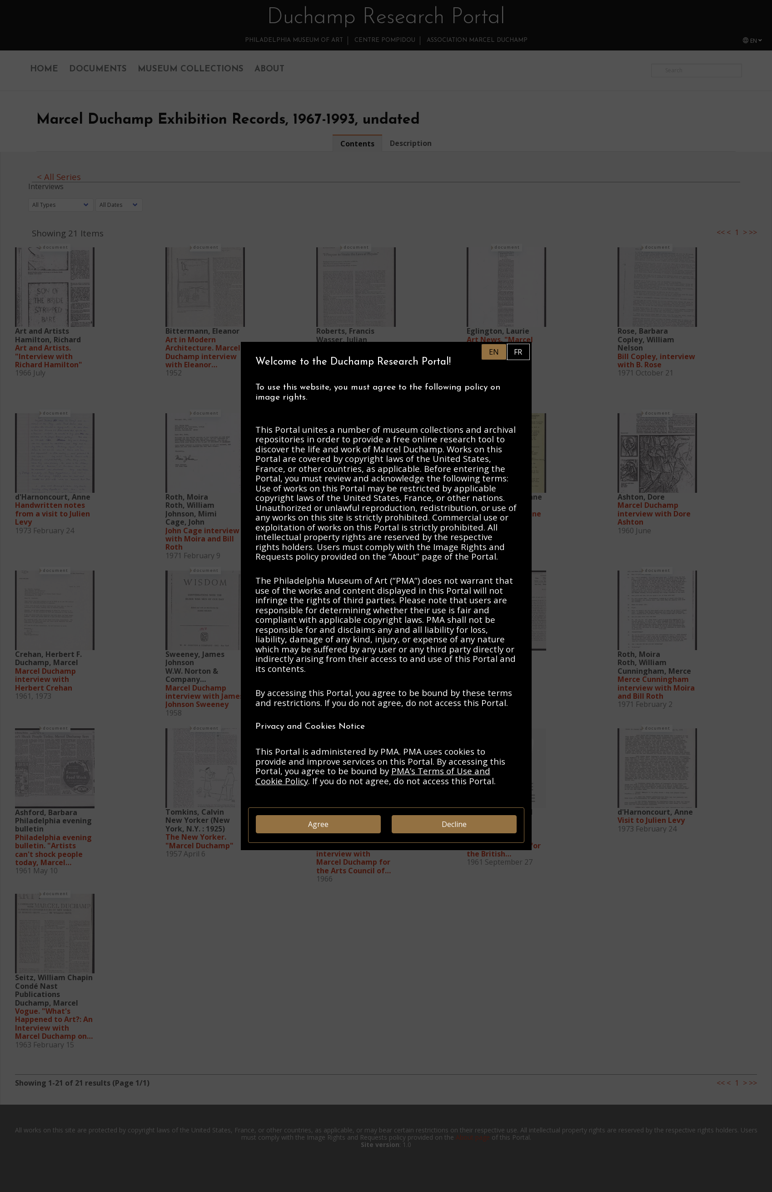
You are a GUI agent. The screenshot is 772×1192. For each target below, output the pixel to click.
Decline (454, 824)
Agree (318, 824)
